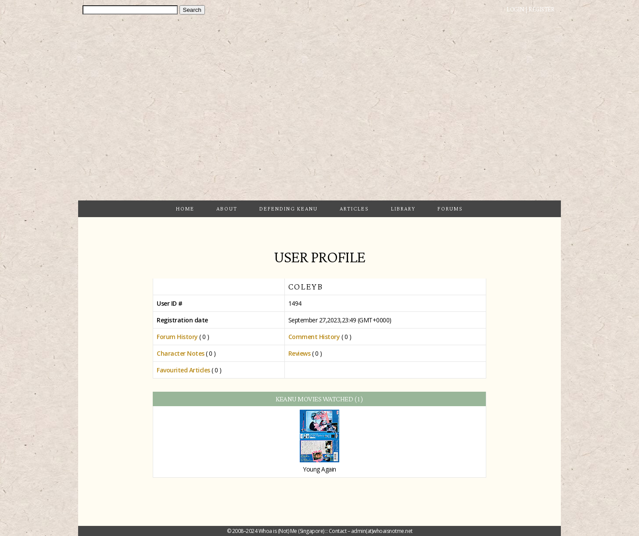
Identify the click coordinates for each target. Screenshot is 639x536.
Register (541, 9)
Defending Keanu (288, 208)
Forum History (177, 336)
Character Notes (181, 353)
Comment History (314, 336)
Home (185, 208)
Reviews (299, 353)
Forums (450, 208)
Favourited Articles (183, 370)
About (226, 208)
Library (403, 208)
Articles (354, 208)
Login (515, 9)
